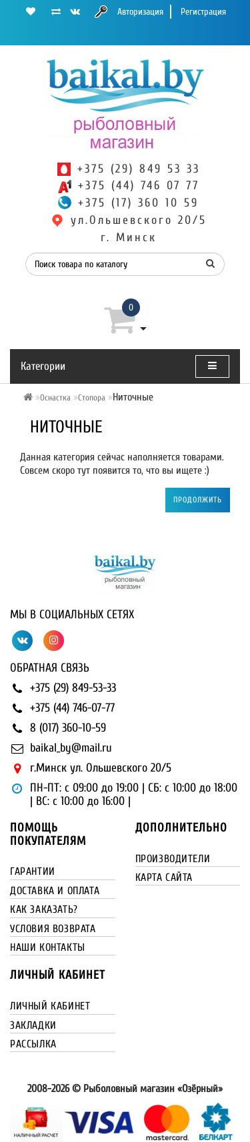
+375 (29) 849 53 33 (138, 169)
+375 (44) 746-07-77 (72, 708)
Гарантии (32, 871)
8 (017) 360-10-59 (68, 728)
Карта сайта (164, 877)
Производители (173, 859)
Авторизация (140, 11)
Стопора (91, 397)
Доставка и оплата (54, 891)
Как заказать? (44, 909)
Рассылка (33, 1044)
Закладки (33, 1025)
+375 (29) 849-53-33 (73, 688)
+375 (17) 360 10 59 (138, 203)
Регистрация (203, 11)
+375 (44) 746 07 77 (138, 186)
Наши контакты (47, 947)
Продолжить (197, 499)
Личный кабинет (50, 1006)
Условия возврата (53, 929)
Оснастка (55, 397)
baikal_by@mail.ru (71, 748)
